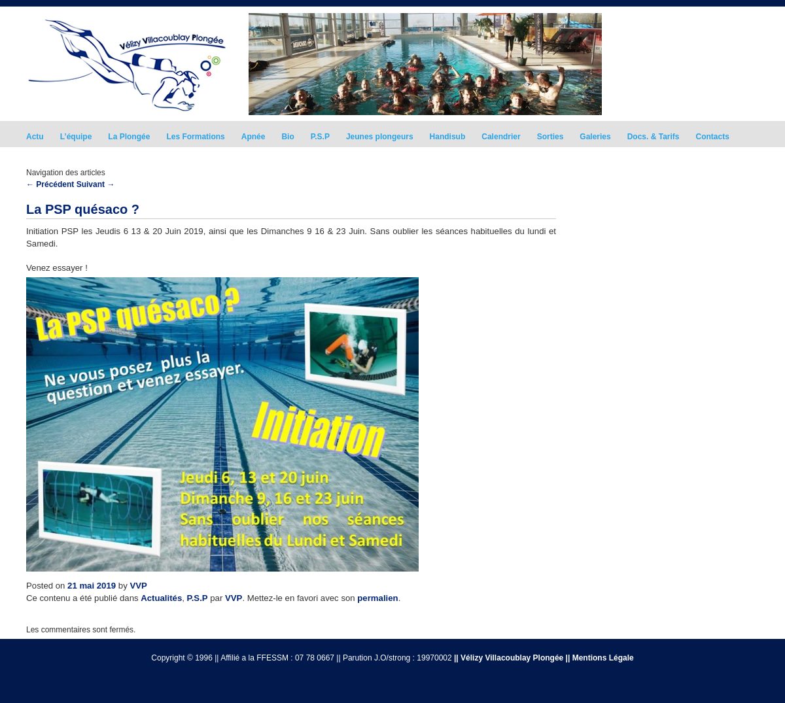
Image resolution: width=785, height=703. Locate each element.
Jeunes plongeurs (379, 136)
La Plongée (129, 136)
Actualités (161, 598)
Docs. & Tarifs (653, 136)
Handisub (448, 136)
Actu (35, 136)
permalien (377, 598)
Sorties (550, 136)
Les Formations (195, 136)
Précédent (50, 184)
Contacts (712, 136)
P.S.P (320, 136)
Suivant (96, 184)
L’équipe (76, 136)
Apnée (253, 136)
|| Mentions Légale (600, 657)
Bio (287, 136)
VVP (138, 586)
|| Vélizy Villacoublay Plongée (508, 657)
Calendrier (500, 136)
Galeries (595, 136)
